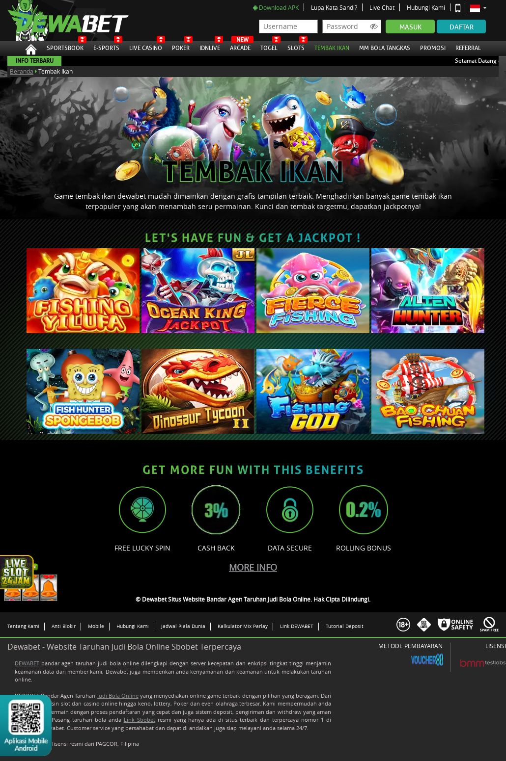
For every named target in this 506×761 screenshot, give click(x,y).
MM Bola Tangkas (384, 46)
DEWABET (27, 663)
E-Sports (106, 46)
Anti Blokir (64, 626)
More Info (253, 567)
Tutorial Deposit (345, 626)
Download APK (276, 7)
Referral (468, 48)
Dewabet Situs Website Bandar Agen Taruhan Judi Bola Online (58, 20)
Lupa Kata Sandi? (334, 7)
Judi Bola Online (118, 695)
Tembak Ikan (331, 46)
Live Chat (381, 7)
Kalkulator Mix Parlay (243, 626)
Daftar (462, 27)
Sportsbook (65, 46)
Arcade (240, 46)
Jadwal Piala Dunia (183, 626)
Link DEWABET (296, 626)
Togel (268, 46)
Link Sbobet (139, 719)
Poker (181, 46)
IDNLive (210, 46)
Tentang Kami (23, 626)
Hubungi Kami (426, 7)
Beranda (21, 71)
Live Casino (145, 46)
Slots (295, 46)
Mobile (96, 626)
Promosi (432, 46)
